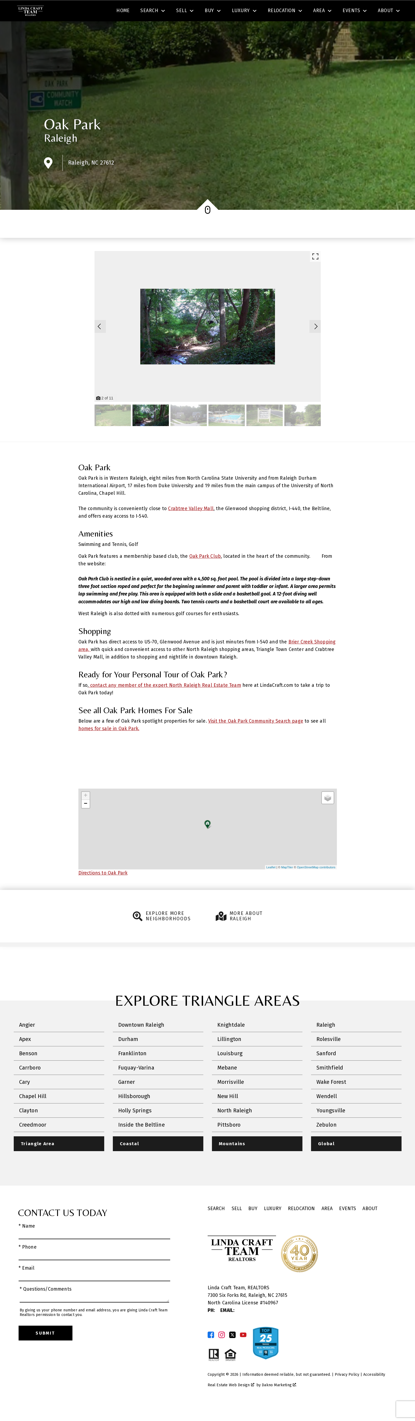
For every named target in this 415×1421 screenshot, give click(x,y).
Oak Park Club (205, 571)
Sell (237, 1224)
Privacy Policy (347, 1390)
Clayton (28, 1126)
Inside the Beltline (141, 1140)
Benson (28, 1069)
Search (213, 11)
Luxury (272, 1224)
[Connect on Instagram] (221, 1350)
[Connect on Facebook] (211, 1350)
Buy (252, 1224)
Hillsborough (134, 1112)
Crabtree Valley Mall (191, 524)
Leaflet (270, 882)
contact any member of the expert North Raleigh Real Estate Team (165, 700)
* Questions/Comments (46, 1305)
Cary (24, 1097)
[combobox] (123, 12)
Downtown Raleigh (141, 1040)
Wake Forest (331, 1097)
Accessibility (374, 1390)
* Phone (28, 1263)
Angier (27, 1040)
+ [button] (85, 811)
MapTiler (287, 882)
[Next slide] (315, 341)
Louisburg (230, 1069)
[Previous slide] (99, 341)
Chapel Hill (33, 1112)
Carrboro (30, 1083)
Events (347, 1224)
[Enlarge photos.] (315, 271)
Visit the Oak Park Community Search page (255, 736)
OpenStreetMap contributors (316, 882)
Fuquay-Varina (136, 1083)
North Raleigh (234, 1126)
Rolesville (328, 1054)
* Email (26, 1284)
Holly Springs (135, 1126)
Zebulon (326, 1140)
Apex (25, 1054)
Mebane (227, 1083)
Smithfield (329, 1083)
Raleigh (60, 153)
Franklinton (132, 1069)
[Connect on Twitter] (232, 1350)
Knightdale (231, 1040)
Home (123, 30)
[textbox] (126, 11)
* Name (27, 1242)
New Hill (227, 1112)
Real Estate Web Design (231, 1400)
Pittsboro (229, 1140)
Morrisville (230, 1097)
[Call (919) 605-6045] (344, 12)
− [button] (85, 820)
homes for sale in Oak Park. (109, 744)
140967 (270, 1318)
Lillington (229, 1054)
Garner (126, 1097)
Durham (128, 1054)
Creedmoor (33, 1140)
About (369, 1224)
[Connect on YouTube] (243, 1350)
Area (327, 1224)
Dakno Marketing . (279, 1400)
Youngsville (331, 1126)
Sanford (326, 1069)
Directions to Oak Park (103, 888)
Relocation (301, 1224)
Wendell (326, 1112)
